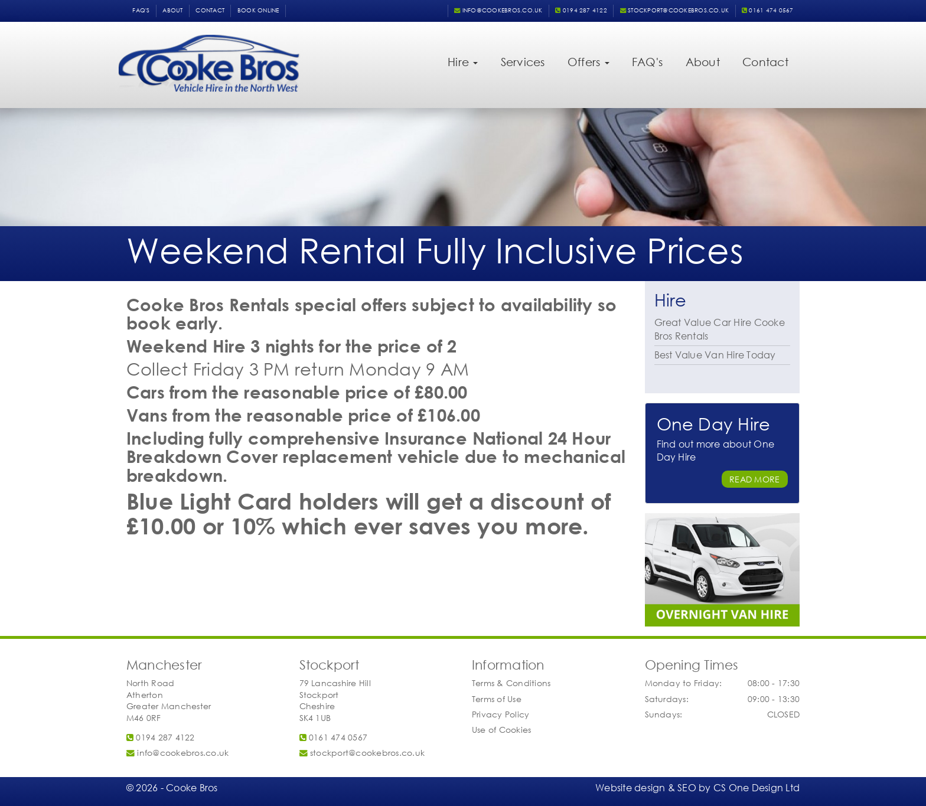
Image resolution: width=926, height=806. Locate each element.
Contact (209, 10)
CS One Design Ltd (756, 787)
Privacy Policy (500, 714)
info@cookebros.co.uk (498, 10)
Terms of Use (496, 698)
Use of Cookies (501, 729)
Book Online (258, 10)
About (172, 10)
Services (523, 61)
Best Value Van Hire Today (715, 354)
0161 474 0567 (768, 10)
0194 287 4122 (581, 10)
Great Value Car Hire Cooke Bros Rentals (719, 329)
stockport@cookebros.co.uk (674, 10)
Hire (463, 61)
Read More (754, 479)
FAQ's (140, 10)
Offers (588, 61)
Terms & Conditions (511, 682)
